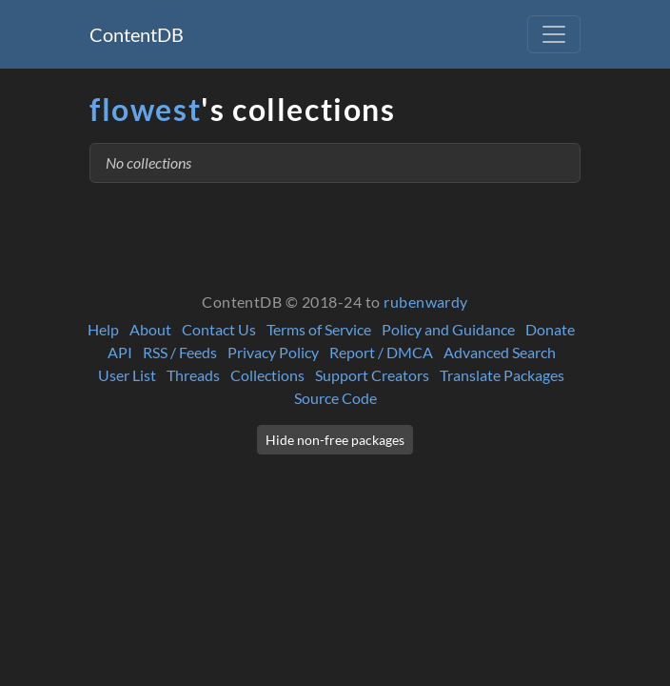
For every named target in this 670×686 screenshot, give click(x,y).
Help (103, 329)
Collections (267, 375)
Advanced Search (499, 352)
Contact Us (219, 329)
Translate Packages (502, 375)
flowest (145, 109)
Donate (550, 329)
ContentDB (136, 34)
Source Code (335, 398)
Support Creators (372, 375)
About (150, 329)
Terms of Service (318, 329)
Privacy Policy (273, 352)
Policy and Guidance (448, 329)
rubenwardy (426, 302)
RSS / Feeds (180, 352)
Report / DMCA (381, 352)
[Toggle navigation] (554, 34)
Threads (193, 375)
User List (127, 375)
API (120, 352)
